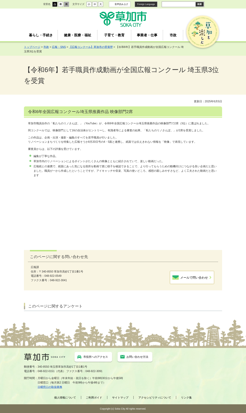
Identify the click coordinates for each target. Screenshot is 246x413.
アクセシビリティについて (154, 397)
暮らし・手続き (41, 35)
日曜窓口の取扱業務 (50, 387)
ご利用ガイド (94, 397)
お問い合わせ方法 (137, 356)
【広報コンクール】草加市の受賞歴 (91, 47)
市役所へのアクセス (95, 356)
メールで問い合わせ (194, 277)
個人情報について (65, 397)
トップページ (32, 47)
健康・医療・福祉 (77, 35)
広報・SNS (59, 47)
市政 (173, 35)
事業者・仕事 (147, 35)
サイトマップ (120, 397)
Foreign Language (146, 4)
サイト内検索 (164, 4)
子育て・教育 (114, 35)
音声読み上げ (121, 4)
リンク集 (186, 397)
